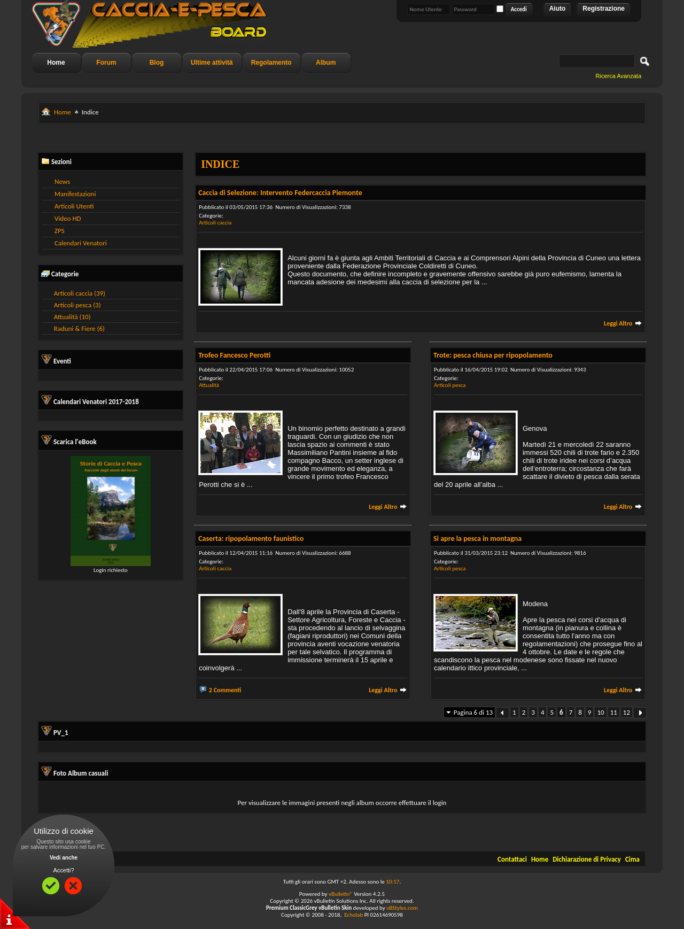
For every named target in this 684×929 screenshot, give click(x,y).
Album (326, 62)
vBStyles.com (402, 907)
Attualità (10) (72, 317)
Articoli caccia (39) (79, 293)
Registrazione (603, 8)
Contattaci (512, 859)
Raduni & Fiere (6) (79, 328)
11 (613, 712)
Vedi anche (63, 858)
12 (626, 712)
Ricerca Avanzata (618, 76)
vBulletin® (341, 894)
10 (600, 712)
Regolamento (271, 62)
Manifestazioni (75, 194)
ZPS (60, 231)
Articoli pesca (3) (77, 305)
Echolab (353, 914)
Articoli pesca (450, 385)
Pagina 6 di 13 (473, 712)
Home (56, 62)
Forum (106, 62)
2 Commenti (225, 690)
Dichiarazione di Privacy (587, 859)
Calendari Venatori (81, 243)
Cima (632, 859)
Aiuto (557, 8)
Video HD (68, 218)
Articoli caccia (215, 222)
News (62, 181)
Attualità (209, 385)
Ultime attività (212, 62)
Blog (157, 62)
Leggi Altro (623, 323)
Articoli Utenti (74, 206)
